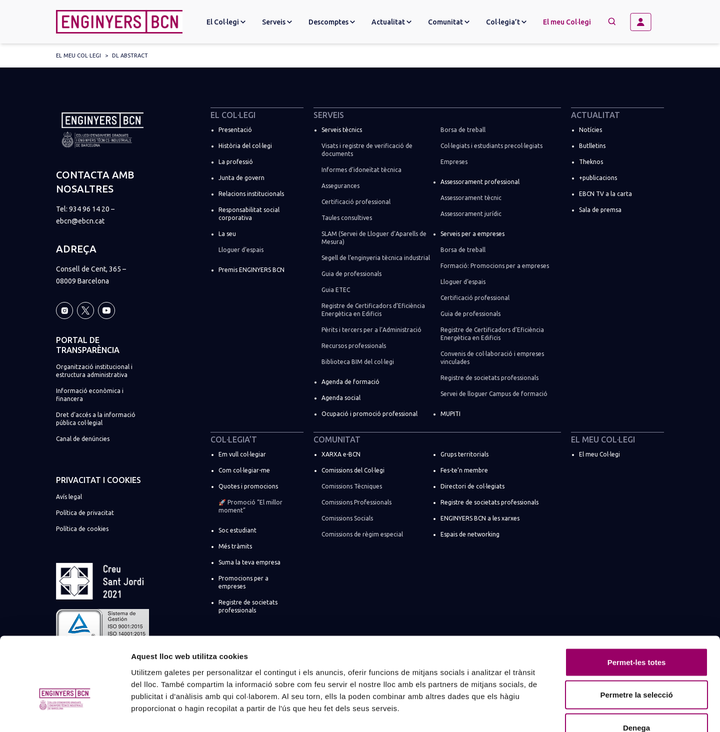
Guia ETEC (336, 289)
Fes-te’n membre (464, 470)
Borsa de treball (463, 129)
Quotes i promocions (248, 486)
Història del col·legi (245, 145)
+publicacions (598, 177)
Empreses (454, 161)
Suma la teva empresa (249, 562)
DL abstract (130, 55)
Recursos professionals (354, 345)
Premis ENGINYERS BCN (251, 269)
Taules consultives (347, 217)
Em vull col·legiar (242, 454)
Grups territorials (464, 454)
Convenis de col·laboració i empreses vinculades (492, 357)
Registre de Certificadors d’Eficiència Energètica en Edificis (373, 309)
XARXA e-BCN (341, 454)
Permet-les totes (637, 600)
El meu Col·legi (567, 22)
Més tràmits (235, 546)
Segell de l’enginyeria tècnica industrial (376, 257)
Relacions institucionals (251, 193)
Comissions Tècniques (352, 486)
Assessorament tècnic (471, 197)
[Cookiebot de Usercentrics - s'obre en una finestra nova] (64, 712)
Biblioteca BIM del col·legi (358, 361)
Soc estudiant (237, 530)
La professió (235, 161)
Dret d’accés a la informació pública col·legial (96, 419)
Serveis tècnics (342, 129)
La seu (227, 233)
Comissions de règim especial (362, 534)
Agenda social (341, 397)
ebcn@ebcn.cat (80, 221)
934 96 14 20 (89, 209)
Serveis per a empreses (472, 233)
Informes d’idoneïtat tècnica (362, 169)
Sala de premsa (600, 209)
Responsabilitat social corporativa (249, 213)
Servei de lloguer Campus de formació (494, 393)
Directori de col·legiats (472, 486)
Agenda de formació (351, 381)
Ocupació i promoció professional (370, 413)
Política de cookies (82, 529)
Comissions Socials (347, 518)
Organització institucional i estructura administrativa (94, 371)
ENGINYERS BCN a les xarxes (480, 518)
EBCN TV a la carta (605, 193)
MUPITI (450, 413)
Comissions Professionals (357, 502)
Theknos (591, 161)
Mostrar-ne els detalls (575, 712)
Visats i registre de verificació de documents (367, 149)
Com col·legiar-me (244, 470)
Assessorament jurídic (471, 213)
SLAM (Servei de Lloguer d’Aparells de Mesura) (374, 237)
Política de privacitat (85, 513)
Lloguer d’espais (241, 249)
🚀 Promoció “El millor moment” (250, 506)
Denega (636, 666)
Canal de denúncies (83, 439)
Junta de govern (241, 177)
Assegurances (341, 185)
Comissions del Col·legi (353, 470)
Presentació (235, 129)
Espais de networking (470, 534)
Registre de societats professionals (489, 377)
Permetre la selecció (636, 634)
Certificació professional (356, 201)
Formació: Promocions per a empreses (494, 265)
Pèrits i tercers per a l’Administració (372, 329)
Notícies (590, 129)
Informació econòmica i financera (90, 395)
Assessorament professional (480, 181)
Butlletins (592, 145)
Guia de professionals (352, 273)
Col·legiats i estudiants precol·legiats (491, 145)
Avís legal (69, 497)
